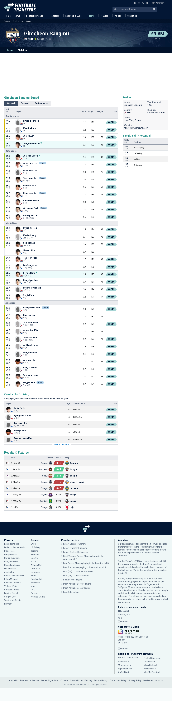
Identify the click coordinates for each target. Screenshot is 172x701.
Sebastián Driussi (12, 565)
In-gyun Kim (29, 382)
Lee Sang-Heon (30, 265)
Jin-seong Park (30, 208)
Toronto (34, 551)
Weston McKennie (12, 600)
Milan (33, 575)
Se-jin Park (28, 295)
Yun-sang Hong (30, 375)
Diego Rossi (9, 551)
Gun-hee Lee (29, 315)
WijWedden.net (125, 669)
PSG (33, 590)
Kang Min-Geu (30, 368)
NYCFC (34, 561)
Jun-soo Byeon (30, 156)
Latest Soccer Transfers (74, 544)
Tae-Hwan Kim (30, 178)
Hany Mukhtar (10, 554)
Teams (91, 16)
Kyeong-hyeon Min (32, 288)
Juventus (35, 572)
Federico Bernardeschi (14, 547)
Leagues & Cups (73, 16)
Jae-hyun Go (29, 360)
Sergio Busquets (12, 558)
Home (7, 15)
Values (117, 16)
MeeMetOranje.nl (152, 672)
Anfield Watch (124, 672)
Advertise (34, 680)
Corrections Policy (118, 680)
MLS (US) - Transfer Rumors (76, 575)
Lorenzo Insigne (11, 544)
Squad (10, 50)
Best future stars (71, 592)
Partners (24, 680)
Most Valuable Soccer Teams (76, 588)
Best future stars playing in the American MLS (84, 567)
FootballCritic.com (152, 658)
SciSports (122, 573)
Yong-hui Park (30, 353)
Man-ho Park (29, 128)
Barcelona (35, 582)
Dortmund (35, 568)
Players (104, 16)
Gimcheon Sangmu (46, 34)
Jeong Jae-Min (30, 330)
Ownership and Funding (81, 680)
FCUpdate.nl (123, 661)
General (11, 103)
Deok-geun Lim (30, 216)
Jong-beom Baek (31, 143)
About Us (13, 680)
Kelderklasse (150, 669)
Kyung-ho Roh (30, 228)
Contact (64, 680)
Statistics (132, 16)
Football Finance (34, 16)
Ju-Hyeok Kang (30, 345)
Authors (159, 680)
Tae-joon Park (30, 258)
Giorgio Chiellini (11, 561)
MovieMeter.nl (124, 665)
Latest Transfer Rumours (75, 548)
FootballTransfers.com (128, 657)
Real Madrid (36, 579)
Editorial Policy (101, 680)
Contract (25, 103)
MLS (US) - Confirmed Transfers (78, 571)
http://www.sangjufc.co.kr (136, 128)
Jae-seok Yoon (30, 323)
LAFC (33, 544)
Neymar (8, 604)
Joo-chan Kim (30, 338)
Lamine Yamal (11, 593)
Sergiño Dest (10, 597)
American (158, 3)
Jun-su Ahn (28, 136)
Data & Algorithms (49, 680)
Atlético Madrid (38, 597)
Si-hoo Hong (29, 273)
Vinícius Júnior (11, 586)
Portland (35, 554)
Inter (33, 586)
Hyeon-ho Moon (31, 121)
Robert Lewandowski (14, 575)
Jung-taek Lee (30, 163)
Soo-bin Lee (29, 243)
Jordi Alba (9, 572)
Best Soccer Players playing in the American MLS (86, 563)
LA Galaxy (35, 547)
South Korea (18, 21)
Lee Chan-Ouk (30, 171)
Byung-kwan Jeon (31, 308)
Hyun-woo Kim (30, 193)
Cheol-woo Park (31, 201)
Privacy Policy (135, 680)
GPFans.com (150, 661)
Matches (22, 50)
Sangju (28, 21)
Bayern (34, 593)
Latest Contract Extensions (75, 552)
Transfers (54, 16)
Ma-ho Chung (29, 235)
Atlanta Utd (36, 565)
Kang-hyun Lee (30, 280)
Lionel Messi (10, 568)
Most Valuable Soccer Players (77, 584)
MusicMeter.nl (150, 665)
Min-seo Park (30, 186)
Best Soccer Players (72, 580)
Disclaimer (148, 680)
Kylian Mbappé (11, 579)
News (17, 16)
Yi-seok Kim (29, 250)
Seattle (34, 558)
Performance (41, 103)
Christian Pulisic (11, 590)
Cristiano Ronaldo (12, 582)
